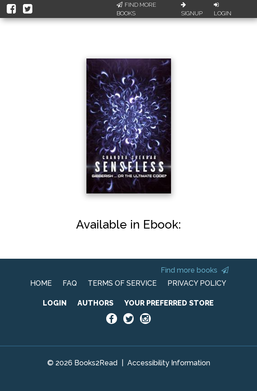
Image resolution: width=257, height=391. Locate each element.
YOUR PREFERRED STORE (169, 303)
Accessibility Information (168, 363)
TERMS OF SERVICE (122, 283)
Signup (192, 9)
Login (222, 9)
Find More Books (136, 9)
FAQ (70, 283)
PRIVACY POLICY (196, 283)
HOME (41, 283)
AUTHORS (95, 303)
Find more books (195, 270)
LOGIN (55, 303)
